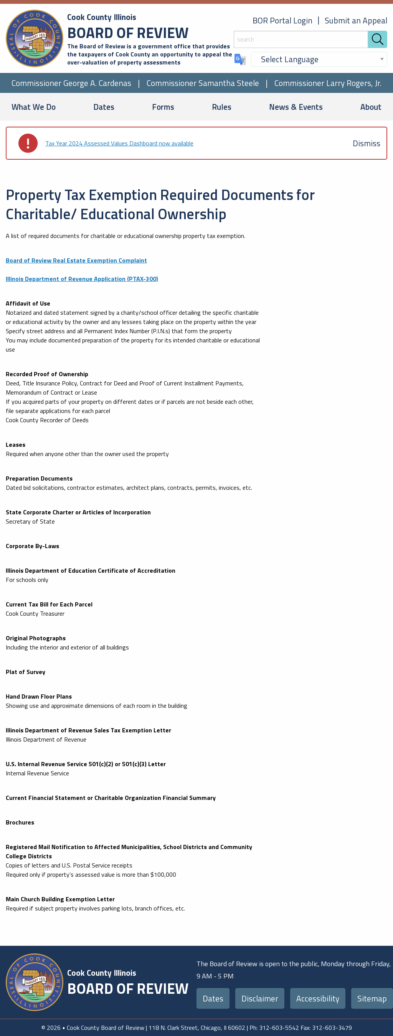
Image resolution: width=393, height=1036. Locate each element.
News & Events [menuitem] (296, 107)
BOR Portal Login (282, 20)
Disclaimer (259, 998)
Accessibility (317, 998)
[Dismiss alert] (366, 143)
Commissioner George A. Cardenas (71, 83)
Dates (213, 998)
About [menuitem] (370, 107)
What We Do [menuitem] (34, 107)
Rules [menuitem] (221, 107)
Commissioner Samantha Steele (203, 83)
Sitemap (372, 998)
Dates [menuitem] (103, 107)
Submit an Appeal (356, 20)
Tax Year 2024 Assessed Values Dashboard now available (119, 143)
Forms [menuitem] (163, 107)
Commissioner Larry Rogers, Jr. (327, 83)
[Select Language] (319, 59)
